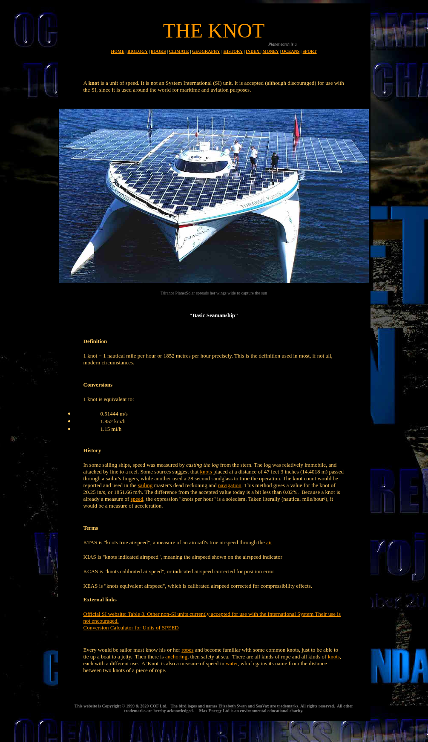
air (269, 542)
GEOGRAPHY (206, 51)
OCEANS (290, 51)
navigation (229, 485)
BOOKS (158, 51)
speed (137, 499)
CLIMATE (179, 51)
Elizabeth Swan (232, 706)
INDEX (253, 51)
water (232, 663)
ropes (187, 650)
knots (206, 471)
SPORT (310, 51)
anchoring (176, 656)
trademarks (287, 706)
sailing (145, 485)
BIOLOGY (137, 51)
